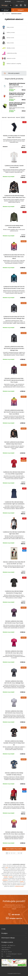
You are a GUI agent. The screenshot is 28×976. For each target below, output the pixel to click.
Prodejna (4, 933)
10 (21, 853)
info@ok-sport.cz (20, 1)
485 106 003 (8, 1)
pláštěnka (5, 880)
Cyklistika (7, 13)
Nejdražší (18, 117)
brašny (22, 881)
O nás (3, 929)
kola (7, 867)
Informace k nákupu (8, 938)
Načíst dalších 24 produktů (14, 849)
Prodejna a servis (7, 942)
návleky (6, 877)
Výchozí (23, 117)
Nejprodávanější (11, 117)
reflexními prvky (19, 886)
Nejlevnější (4, 117)
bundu (10, 877)
